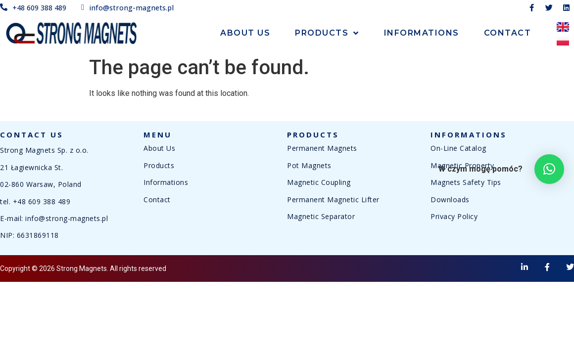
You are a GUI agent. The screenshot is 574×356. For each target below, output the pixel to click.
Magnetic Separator (321, 216)
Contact (507, 33)
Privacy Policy (454, 216)
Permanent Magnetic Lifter (333, 199)
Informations (421, 33)
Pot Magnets (309, 165)
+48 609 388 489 (42, 201)
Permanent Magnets (322, 148)
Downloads (450, 199)
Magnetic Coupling (319, 182)
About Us (245, 33)
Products (327, 33)
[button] (549, 169)
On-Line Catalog (458, 148)
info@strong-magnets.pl (66, 218)
